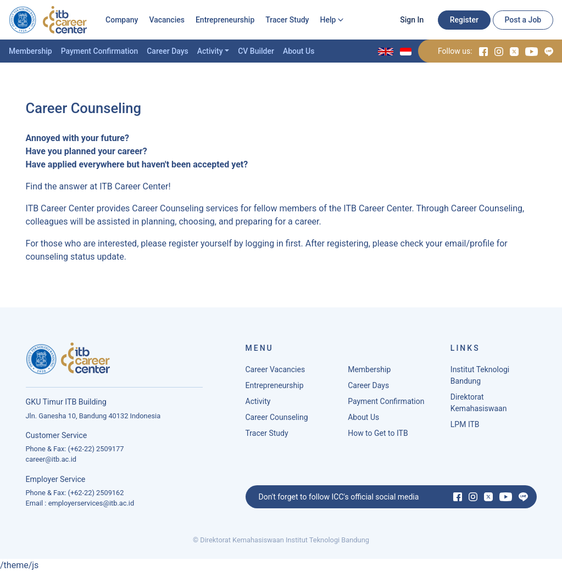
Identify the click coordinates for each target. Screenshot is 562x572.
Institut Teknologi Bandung (479, 375)
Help (328, 19)
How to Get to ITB (378, 433)
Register (464, 19)
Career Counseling (277, 417)
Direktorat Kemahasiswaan (478, 402)
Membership (30, 51)
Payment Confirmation (99, 51)
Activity (210, 51)
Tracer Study (287, 19)
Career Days (167, 51)
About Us (298, 51)
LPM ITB (465, 424)
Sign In (412, 19)
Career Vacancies (275, 369)
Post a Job (522, 19)
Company (121, 19)
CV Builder (256, 51)
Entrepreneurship (225, 19)
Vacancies (167, 19)
